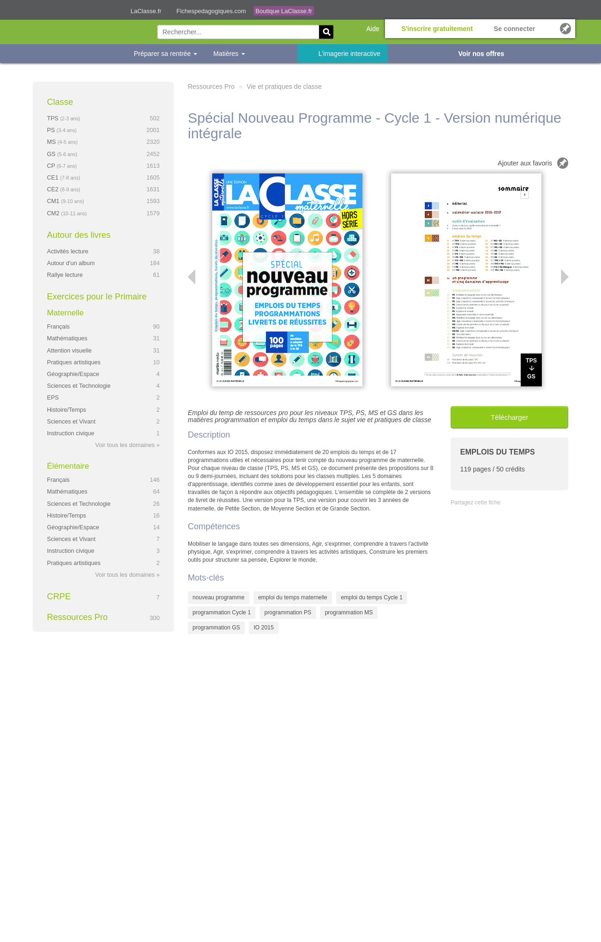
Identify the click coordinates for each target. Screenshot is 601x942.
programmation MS (349, 612)
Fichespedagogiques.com (211, 11)
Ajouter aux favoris (525, 163)
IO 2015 (264, 627)
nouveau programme (219, 597)
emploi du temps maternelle (292, 597)
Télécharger (509, 417)
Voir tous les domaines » (127, 445)
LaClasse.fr (146, 11)
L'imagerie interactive (349, 53)
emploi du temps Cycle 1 (371, 597)
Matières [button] (229, 53)
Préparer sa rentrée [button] (165, 53)
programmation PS (287, 612)
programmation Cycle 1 (222, 612)
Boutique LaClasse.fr (283, 11)
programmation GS (216, 627)
